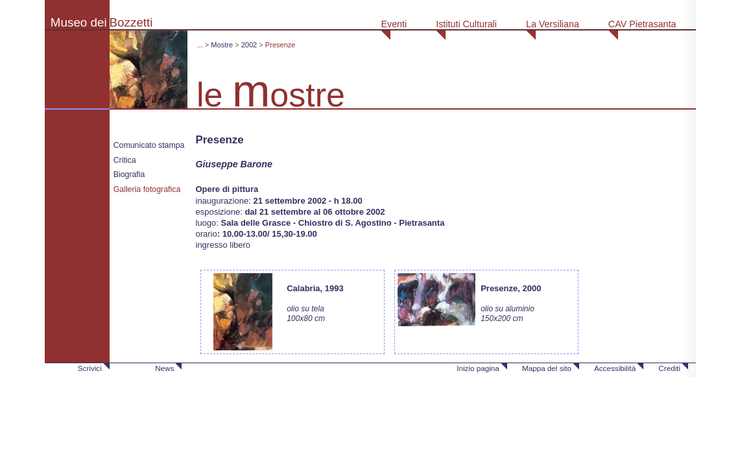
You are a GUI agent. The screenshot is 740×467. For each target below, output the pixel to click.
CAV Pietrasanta (642, 24)
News (164, 368)
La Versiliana (552, 24)
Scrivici (90, 368)
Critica (124, 160)
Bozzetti (131, 22)
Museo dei (79, 22)
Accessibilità (615, 368)
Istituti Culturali (466, 24)
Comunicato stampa (149, 145)
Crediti (669, 368)
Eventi (394, 24)
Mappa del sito (546, 368)
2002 (249, 45)
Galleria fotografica (147, 189)
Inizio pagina (478, 368)
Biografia (129, 174)
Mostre (222, 45)
